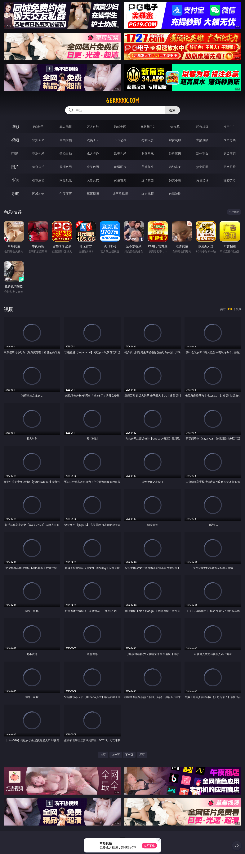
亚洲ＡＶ (38, 140)
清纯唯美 (175, 167)
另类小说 (175, 180)
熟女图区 (202, 167)
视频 (15, 140)
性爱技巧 (229, 180)
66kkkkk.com (122, 100)
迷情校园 (147, 180)
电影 (15, 153)
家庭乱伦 (66, 180)
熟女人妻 (147, 140)
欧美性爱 (120, 153)
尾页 (142, 754)
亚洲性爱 (38, 153)
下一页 (129, 754)
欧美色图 (93, 167)
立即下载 (149, 845)
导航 (15, 193)
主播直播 (202, 140)
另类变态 (229, 153)
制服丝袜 (147, 153)
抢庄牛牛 (229, 127)
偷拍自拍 (66, 153)
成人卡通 (93, 153)
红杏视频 (147, 193)
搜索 (172, 110)
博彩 (15, 126)
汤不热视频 (120, 193)
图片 (15, 166)
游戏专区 (120, 127)
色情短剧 (175, 193)
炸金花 (175, 127)
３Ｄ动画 (120, 140)
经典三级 (175, 153)
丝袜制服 (175, 140)
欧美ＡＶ (93, 140)
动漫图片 (120, 167)
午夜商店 (66, 193)
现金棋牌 (202, 127)
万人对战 (93, 127)
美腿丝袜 (147, 167)
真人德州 (66, 127)
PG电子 (38, 127)
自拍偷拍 (66, 140)
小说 (15, 180)
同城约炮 (38, 193)
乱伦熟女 (202, 153)
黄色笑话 (202, 180)
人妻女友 (93, 180)
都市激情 (38, 180)
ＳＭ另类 (229, 140)
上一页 (116, 754)
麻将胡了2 (147, 127)
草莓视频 (93, 193)
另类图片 (229, 167)
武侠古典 (120, 180)
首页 (103, 754)
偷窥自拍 (38, 167)
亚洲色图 (66, 167)
